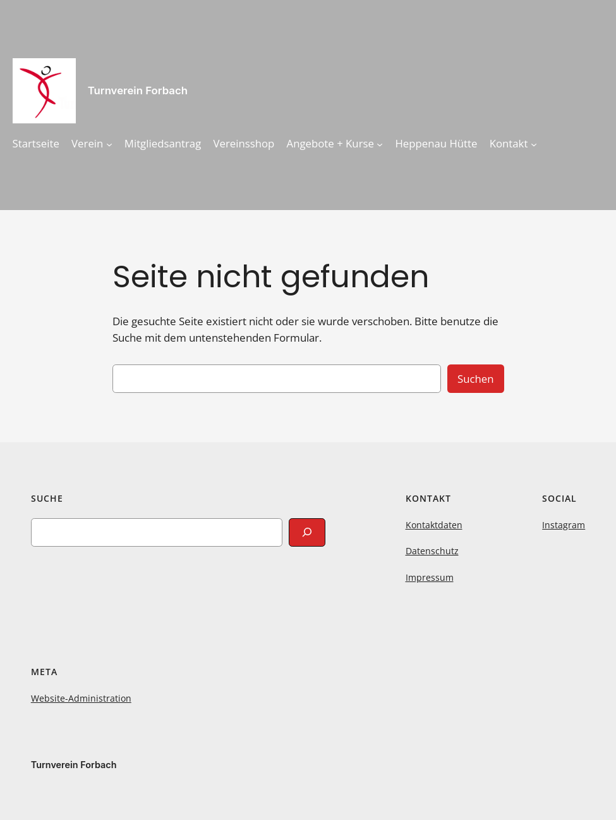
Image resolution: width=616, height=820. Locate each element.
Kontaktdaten (434, 525)
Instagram (563, 525)
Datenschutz (432, 551)
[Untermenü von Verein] (109, 143)
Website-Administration (81, 698)
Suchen (475, 378)
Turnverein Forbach (138, 90)
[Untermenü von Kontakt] (534, 143)
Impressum (430, 577)
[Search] (307, 532)
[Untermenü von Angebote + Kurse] (380, 143)
